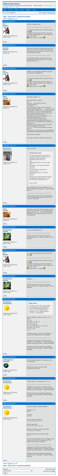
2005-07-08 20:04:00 (9, 357)
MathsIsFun (7, 148)
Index (4, 9)
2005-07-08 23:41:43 (9, 378)
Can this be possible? (24, 16)
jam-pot (5, 48)
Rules (16, 9)
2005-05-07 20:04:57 (9, 206)
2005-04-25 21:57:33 (9, 45)
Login (34, 9)
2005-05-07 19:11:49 (9, 145)
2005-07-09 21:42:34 (9, 403)
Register (28, 9)
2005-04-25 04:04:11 (9, 21)
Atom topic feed (50, 469)
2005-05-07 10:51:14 (9, 94)
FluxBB (53, 471)
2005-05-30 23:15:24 (9, 250)
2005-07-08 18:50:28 (9, 299)
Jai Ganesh (7, 302)
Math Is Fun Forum (11, 4)
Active (44, 12)
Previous (10, 18)
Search (22, 9)
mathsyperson (8, 360)
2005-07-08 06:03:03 (9, 276)
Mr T (4, 24)
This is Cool (11, 16)
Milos (5, 97)
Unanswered (51, 12)
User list (10, 9)
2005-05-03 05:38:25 (9, 68)
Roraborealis (7, 230)
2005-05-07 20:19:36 (9, 227)
